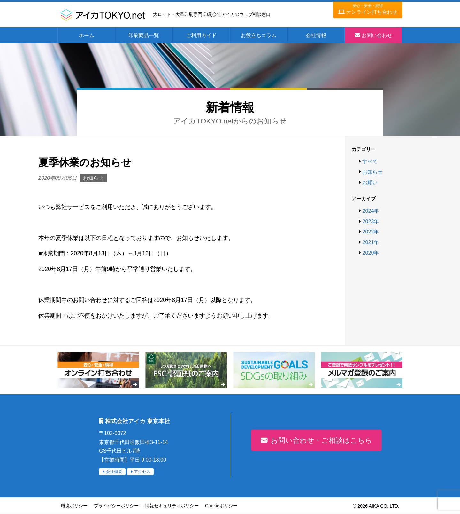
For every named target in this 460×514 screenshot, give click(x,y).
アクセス (142, 471)
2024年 (370, 211)
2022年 (370, 231)
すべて (370, 161)
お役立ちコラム (259, 35)
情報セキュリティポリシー (172, 505)
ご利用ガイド (201, 35)
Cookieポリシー (221, 505)
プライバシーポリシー (116, 505)
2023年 (370, 221)
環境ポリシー (74, 505)
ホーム (86, 35)
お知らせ (372, 172)
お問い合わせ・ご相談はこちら (321, 440)
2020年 (370, 253)
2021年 (370, 242)
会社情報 (316, 35)
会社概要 (114, 471)
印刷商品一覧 (143, 35)
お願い (370, 182)
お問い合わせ (377, 35)
